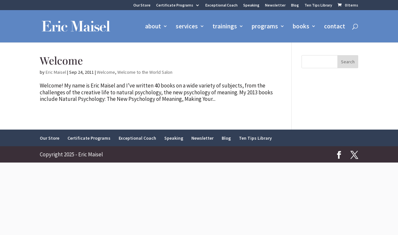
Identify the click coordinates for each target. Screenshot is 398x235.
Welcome (61, 60)
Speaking (251, 5)
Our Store (142, 5)
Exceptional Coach (221, 5)
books (301, 27)
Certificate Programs (174, 5)
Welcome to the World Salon (144, 72)
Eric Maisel (56, 72)
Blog (295, 5)
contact (334, 27)
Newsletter (275, 5)
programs (265, 27)
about (153, 27)
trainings (225, 27)
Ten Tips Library (318, 5)
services (187, 27)
